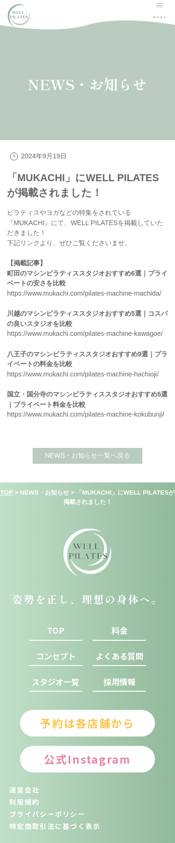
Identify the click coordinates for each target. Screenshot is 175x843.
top (55, 630)
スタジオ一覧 (55, 681)
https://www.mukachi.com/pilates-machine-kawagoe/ (85, 333)
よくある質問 (119, 656)
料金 (119, 630)
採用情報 (119, 681)
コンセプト (56, 656)
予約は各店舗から (87, 723)
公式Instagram (87, 759)
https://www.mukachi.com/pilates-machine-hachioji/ (83, 374)
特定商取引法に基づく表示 (55, 826)
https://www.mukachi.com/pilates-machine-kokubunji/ (85, 414)
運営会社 (24, 789)
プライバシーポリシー (47, 814)
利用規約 (24, 802)
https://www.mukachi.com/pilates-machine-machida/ (84, 293)
